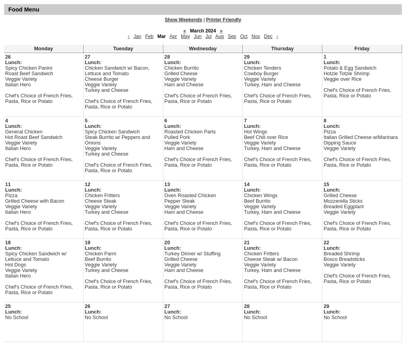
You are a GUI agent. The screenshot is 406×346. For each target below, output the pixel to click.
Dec (268, 36)
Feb (149, 36)
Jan (137, 36)
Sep (232, 36)
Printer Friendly (223, 20)
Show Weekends (183, 20)
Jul (208, 36)
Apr (173, 36)
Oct (244, 36)
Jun (197, 36)
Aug (219, 36)
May (185, 36)
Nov (255, 36)
